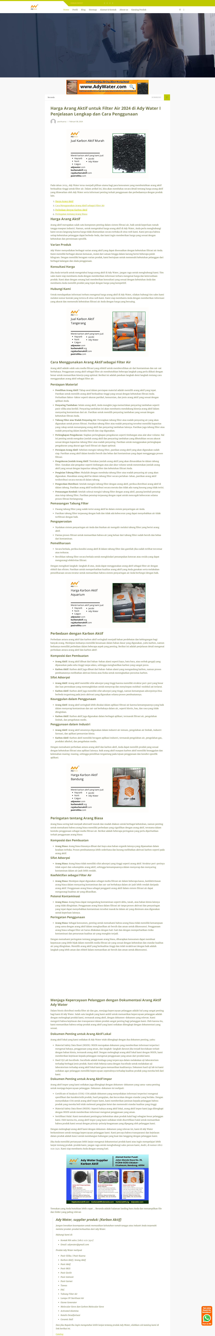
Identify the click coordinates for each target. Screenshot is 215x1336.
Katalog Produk (138, 9)
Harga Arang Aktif (64, 201)
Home (66, 9)
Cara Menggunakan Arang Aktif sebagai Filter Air (79, 205)
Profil (75, 9)
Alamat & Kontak (108, 9)
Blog (83, 9)
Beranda (51, 97)
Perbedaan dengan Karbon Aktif (71, 209)
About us (124, 9)
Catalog (59, 1334)
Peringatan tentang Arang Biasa (71, 214)
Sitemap (93, 9)
